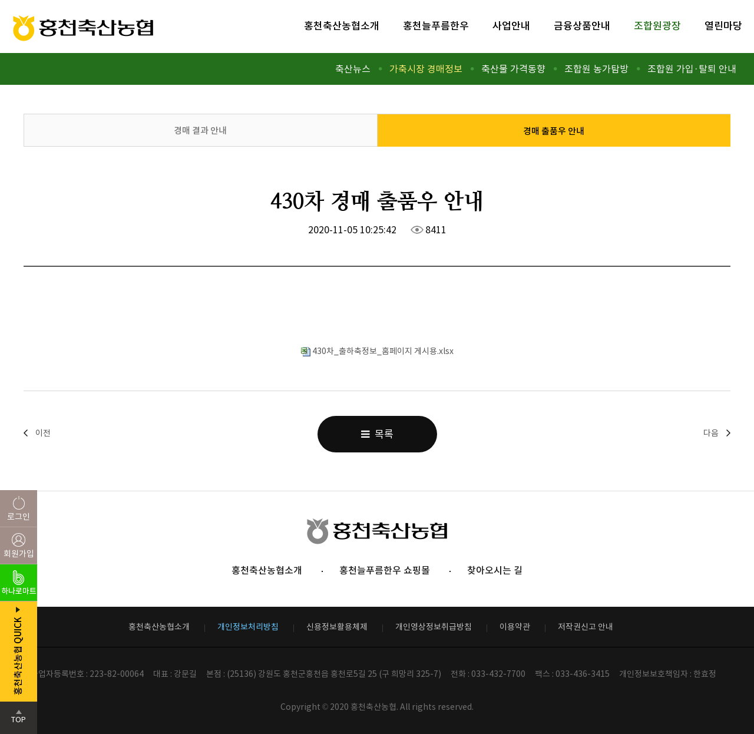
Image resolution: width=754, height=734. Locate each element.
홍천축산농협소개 (341, 25)
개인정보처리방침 (248, 626)
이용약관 (515, 626)
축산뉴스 (353, 69)
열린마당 (723, 25)
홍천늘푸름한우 (436, 25)
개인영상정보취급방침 (433, 626)
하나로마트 (19, 591)
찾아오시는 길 (494, 570)
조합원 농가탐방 (596, 69)
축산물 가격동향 (513, 69)
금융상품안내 (582, 25)
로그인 (18, 516)
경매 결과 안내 (200, 130)
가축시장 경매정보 (425, 69)
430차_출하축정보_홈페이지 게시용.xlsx (377, 351)
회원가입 (19, 553)
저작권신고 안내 (585, 626)
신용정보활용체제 (337, 626)
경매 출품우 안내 (553, 131)
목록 (377, 434)
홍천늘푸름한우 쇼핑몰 (384, 570)
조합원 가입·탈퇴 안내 (691, 69)
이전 (43, 433)
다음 (711, 433)
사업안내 (511, 25)
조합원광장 (657, 25)
